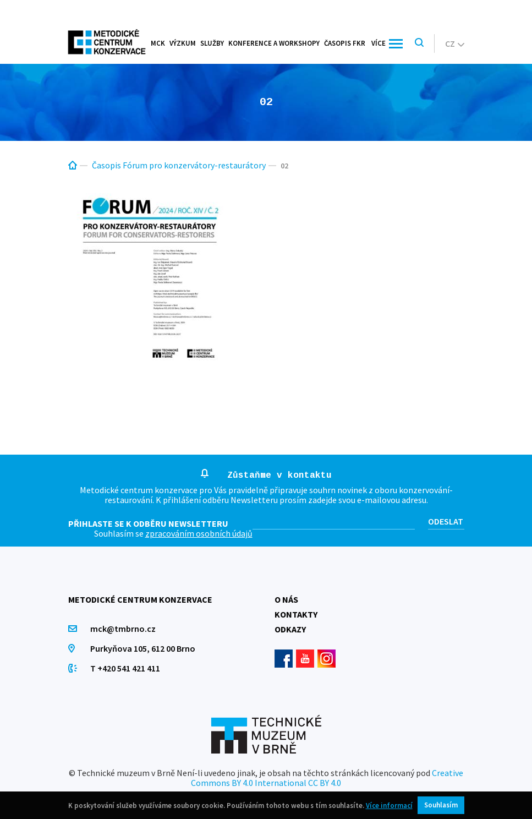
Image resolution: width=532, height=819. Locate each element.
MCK (158, 43)
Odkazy (290, 629)
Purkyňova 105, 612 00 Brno (142, 648)
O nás (286, 599)
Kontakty (296, 614)
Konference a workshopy (274, 43)
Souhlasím (441, 805)
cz (454, 43)
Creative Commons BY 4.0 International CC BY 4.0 (327, 777)
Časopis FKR (344, 43)
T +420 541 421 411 (125, 668)
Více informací (389, 805)
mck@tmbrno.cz (123, 628)
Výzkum (182, 43)
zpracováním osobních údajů (199, 533)
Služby (212, 43)
